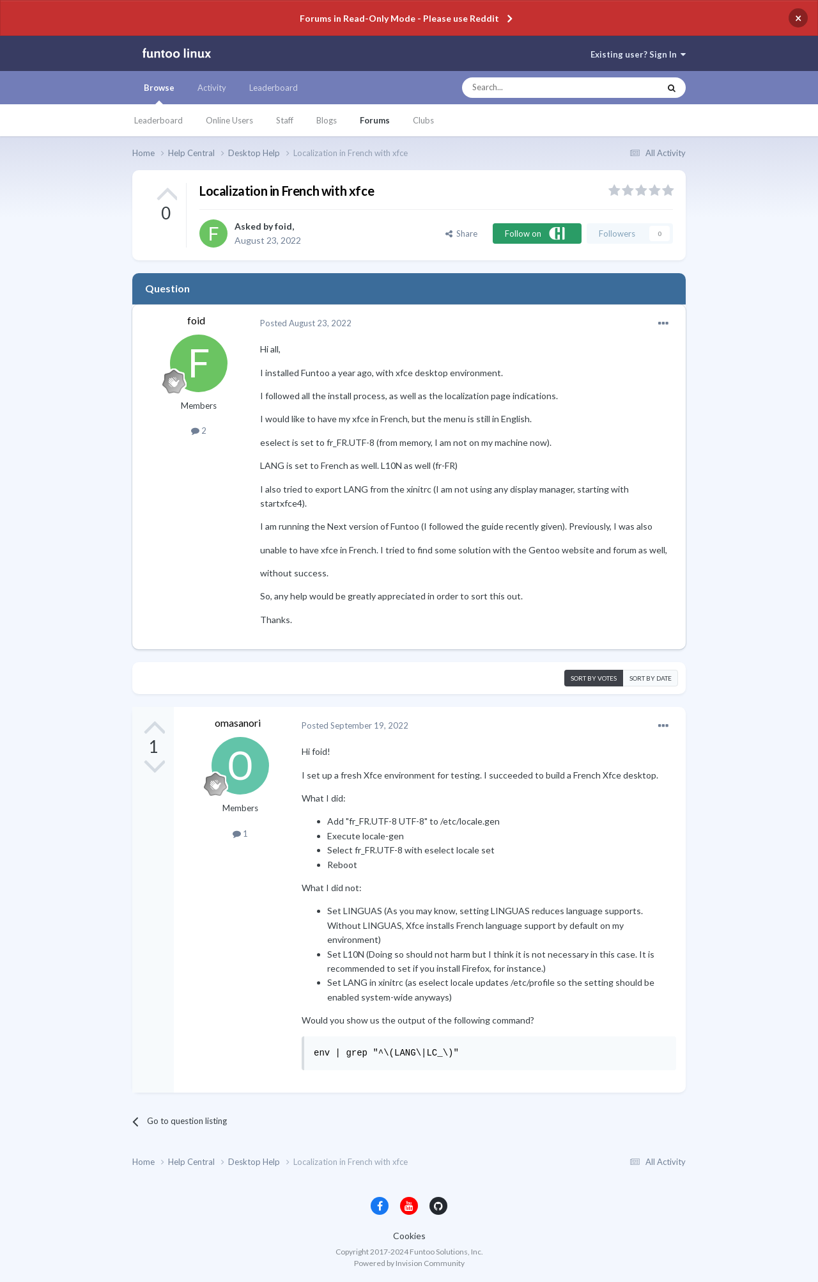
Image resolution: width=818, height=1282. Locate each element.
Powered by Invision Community (409, 1263)
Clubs (423, 120)
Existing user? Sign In (638, 54)
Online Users (229, 120)
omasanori (238, 722)
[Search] (535, 87)
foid (283, 226)
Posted (305, 323)
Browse (159, 93)
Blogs (326, 120)
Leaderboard (158, 120)
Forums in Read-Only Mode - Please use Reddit (399, 18)
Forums (375, 120)
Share (461, 233)
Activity (211, 88)
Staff (284, 120)
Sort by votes (594, 678)
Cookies (409, 1235)
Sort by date (650, 678)
